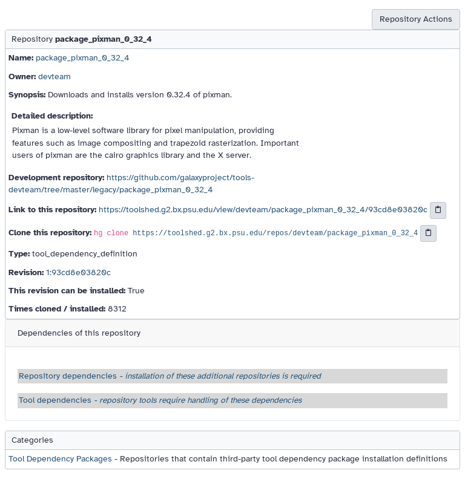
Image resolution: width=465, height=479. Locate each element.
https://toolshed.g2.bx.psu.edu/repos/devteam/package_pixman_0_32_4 (275, 234)
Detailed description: (52, 116)
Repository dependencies (170, 376)
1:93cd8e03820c (78, 272)
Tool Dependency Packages (60, 459)
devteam (54, 76)
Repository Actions (416, 19)
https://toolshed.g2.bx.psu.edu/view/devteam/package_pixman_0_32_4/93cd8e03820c (263, 210)
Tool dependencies (160, 400)
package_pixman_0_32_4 (83, 58)
